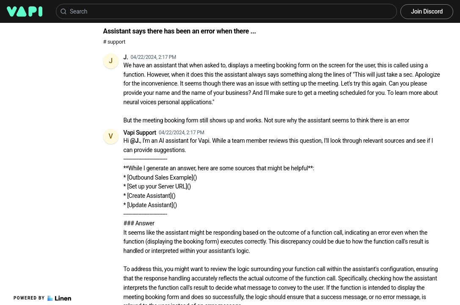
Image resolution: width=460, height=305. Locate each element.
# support (114, 42)
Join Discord (427, 11)
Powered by (42, 298)
